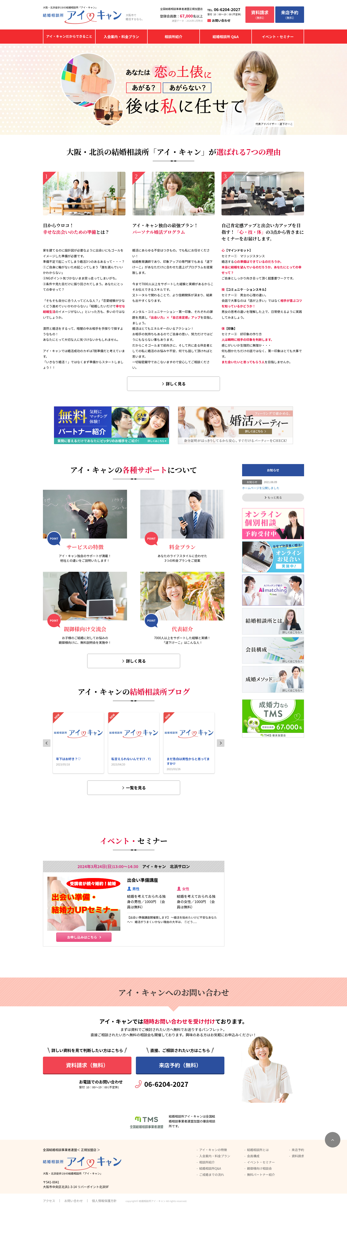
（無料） (259, 14)
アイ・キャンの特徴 (213, 1190)
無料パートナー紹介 (261, 1215)
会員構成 (253, 1196)
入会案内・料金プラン (121, 36)
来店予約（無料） (180, 1106)
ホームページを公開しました (260, 488)
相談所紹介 (173, 36)
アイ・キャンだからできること (69, 36)
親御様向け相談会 (259, 1209)
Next (220, 743)
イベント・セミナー (278, 36)
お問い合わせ (221, 20)
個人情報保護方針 (104, 1241)
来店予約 (298, 1190)
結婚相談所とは (258, 1190)
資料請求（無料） (87, 1106)
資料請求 (298, 1196)
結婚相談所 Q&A (226, 36)
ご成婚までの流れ (211, 1215)
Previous (46, 743)
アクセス (49, 1241)
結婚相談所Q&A (210, 1209)
